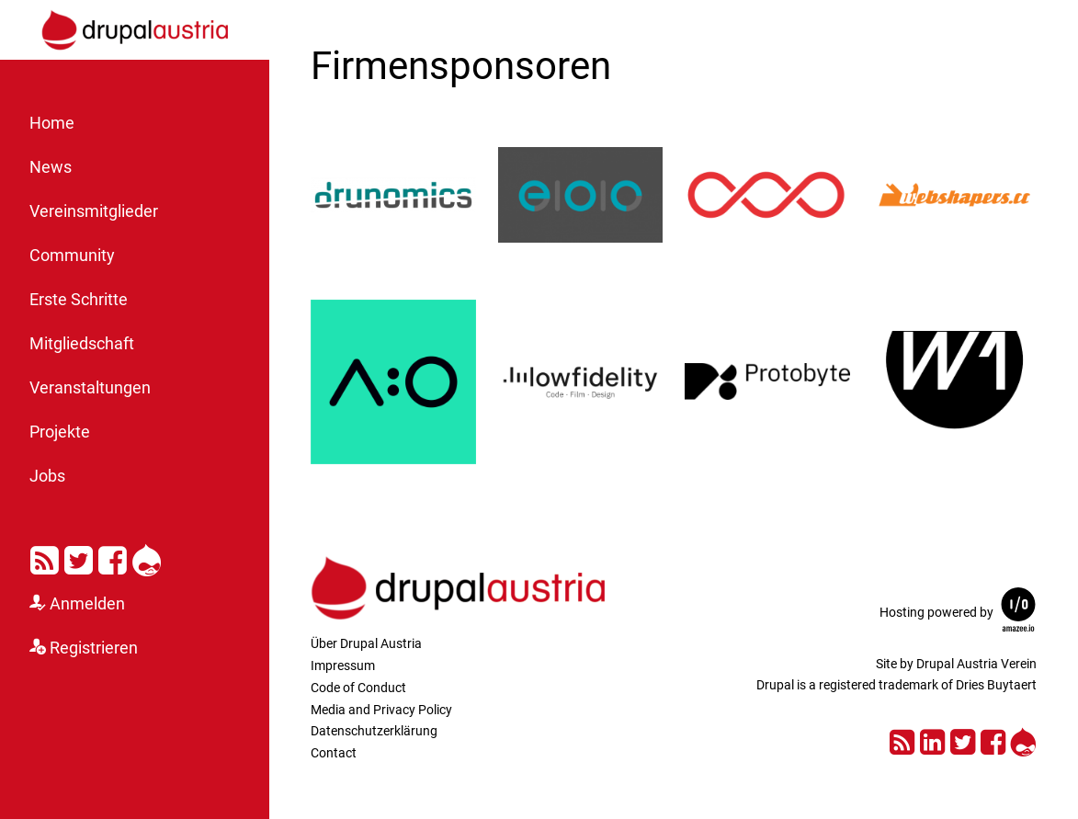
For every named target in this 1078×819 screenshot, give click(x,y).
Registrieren (94, 648)
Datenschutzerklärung (374, 730)
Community (72, 255)
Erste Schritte (78, 299)
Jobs (47, 476)
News (50, 167)
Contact (334, 752)
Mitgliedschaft (81, 344)
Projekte (59, 432)
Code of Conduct (358, 687)
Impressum (343, 665)
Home (51, 123)
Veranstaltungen (90, 388)
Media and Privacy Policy (381, 709)
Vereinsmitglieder (93, 211)
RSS (44, 557)
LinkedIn (932, 739)
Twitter (78, 557)
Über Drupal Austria (366, 643)
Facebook (112, 557)
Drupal (146, 557)
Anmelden (87, 604)
